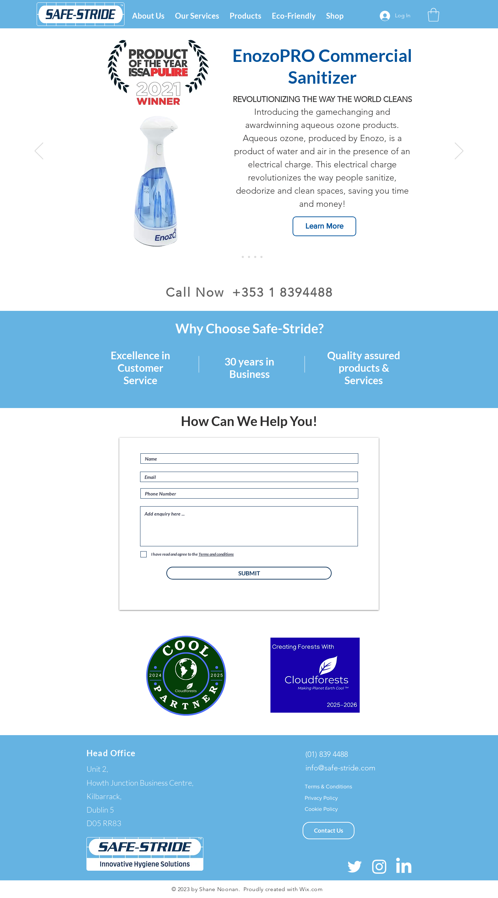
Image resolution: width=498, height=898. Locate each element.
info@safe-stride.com (340, 767)
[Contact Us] (328, 830)
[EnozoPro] (237, 257)
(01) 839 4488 (326, 754)
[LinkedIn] (403, 866)
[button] (197, 16)
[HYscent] (243, 257)
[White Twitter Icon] (354, 866)
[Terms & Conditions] (328, 786)
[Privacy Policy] (323, 798)
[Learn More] (324, 226)
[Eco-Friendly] (255, 257)
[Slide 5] (261, 257)
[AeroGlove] (249, 257)
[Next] (459, 151)
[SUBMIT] (249, 573)
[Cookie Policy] (321, 809)
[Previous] (39, 151)
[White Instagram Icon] (379, 866)
